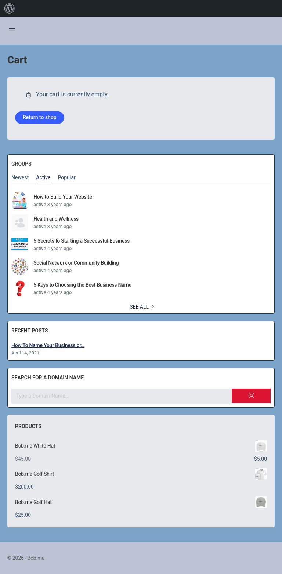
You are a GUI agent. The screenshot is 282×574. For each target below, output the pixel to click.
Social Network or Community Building (76, 263)
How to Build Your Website (62, 197)
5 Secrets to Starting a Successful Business (81, 241)
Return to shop (40, 117)
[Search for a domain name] (121, 396)
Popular (67, 177)
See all (143, 307)
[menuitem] (9, 8)
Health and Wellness (56, 219)
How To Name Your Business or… (47, 345)
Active (43, 177)
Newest (20, 177)
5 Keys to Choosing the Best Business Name (82, 285)
